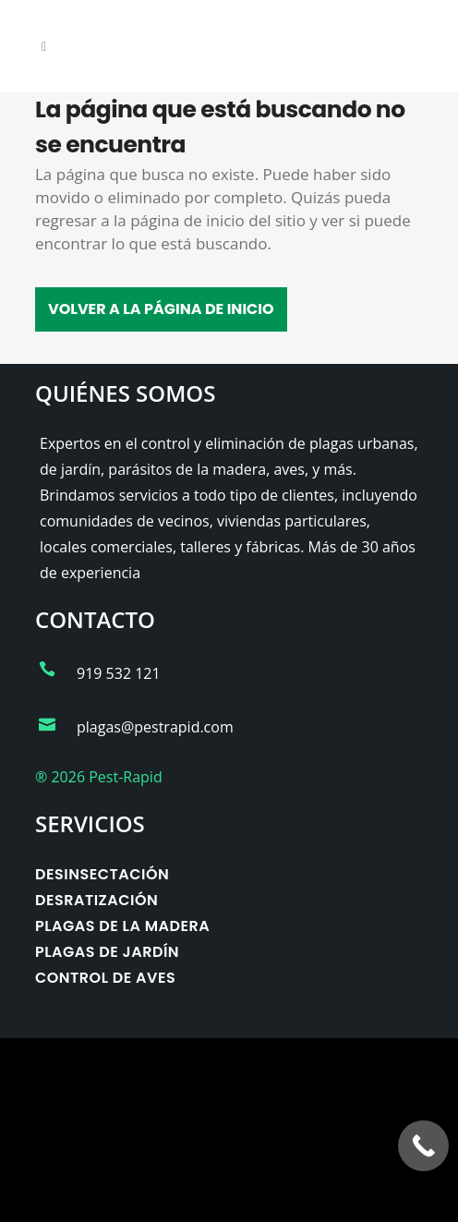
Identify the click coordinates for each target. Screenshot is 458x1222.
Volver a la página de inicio (161, 309)
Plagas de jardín (107, 951)
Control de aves (105, 977)
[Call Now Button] (423, 1145)
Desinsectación (102, 874)
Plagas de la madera (122, 926)
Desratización (96, 900)
